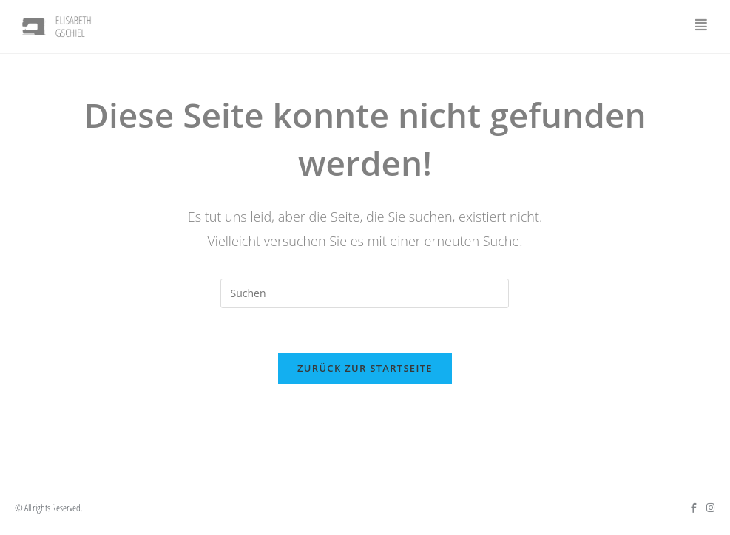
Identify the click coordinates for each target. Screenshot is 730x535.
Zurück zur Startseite (365, 368)
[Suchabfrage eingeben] (364, 293)
